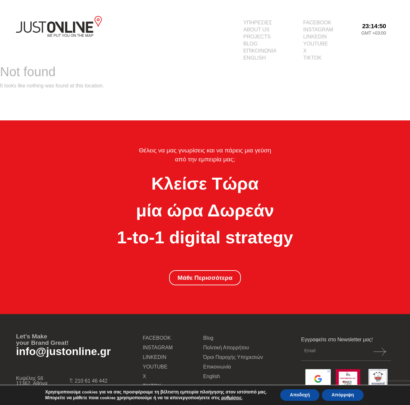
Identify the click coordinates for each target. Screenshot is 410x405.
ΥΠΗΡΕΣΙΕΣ (257, 22)
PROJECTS (256, 36)
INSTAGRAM (318, 29)
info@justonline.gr (63, 351)
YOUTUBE (315, 43)
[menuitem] (260, 57)
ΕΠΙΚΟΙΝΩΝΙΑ (259, 50)
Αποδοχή (300, 395)
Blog (208, 338)
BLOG (250, 43)
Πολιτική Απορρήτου (226, 347)
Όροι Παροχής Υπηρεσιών (233, 357)
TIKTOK (312, 58)
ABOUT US (256, 29)
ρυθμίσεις (231, 398)
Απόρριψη (343, 395)
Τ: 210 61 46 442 (89, 381)
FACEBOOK (317, 22)
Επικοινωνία (217, 366)
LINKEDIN (315, 36)
